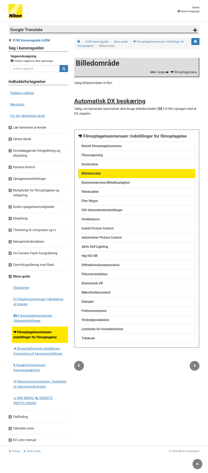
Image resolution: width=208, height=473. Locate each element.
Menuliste (17, 104)
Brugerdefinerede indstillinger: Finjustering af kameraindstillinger (37, 351)
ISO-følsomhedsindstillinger (101, 210)
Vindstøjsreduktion (95, 320)
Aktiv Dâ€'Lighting (94, 247)
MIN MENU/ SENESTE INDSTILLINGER (33, 400)
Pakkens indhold (22, 93)
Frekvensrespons (93, 311)
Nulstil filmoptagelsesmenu (101, 146)
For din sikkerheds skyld (27, 116)
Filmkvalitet (90, 192)
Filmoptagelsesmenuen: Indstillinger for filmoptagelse (35, 334)
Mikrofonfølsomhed (95, 292)
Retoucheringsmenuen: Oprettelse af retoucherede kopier (39, 384)
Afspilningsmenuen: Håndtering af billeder (38, 301)
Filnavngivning (92, 155)
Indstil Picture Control (97, 228)
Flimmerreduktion (94, 274)
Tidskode (88, 338)
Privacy (16, 451)
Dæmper (87, 302)
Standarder (21, 288)
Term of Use (33, 451)
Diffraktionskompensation (100, 265)
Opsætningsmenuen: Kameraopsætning (29, 367)
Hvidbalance (90, 219)
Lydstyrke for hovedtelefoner (102, 329)
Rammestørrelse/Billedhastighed (105, 183)
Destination (89, 164)
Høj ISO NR (89, 256)
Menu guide (121, 41)
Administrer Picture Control (101, 237)
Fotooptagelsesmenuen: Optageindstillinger (33, 318)
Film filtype (89, 201)
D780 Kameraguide (97, 41)
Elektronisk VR (92, 283)
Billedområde (91, 173)
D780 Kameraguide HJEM (31, 40)
